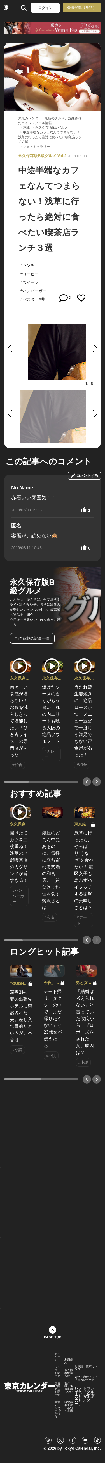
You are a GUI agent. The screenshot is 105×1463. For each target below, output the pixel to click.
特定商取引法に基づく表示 (68, 1406)
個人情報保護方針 (68, 1373)
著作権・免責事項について (68, 1389)
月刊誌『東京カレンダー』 (86, 1368)
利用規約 (68, 1361)
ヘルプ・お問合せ (57, 1371)
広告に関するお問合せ (57, 1389)
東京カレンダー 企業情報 (58, 1409)
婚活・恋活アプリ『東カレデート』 (86, 1378)
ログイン (45, 8)
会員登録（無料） (81, 7)
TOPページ (57, 1357)
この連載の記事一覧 (32, 638)
